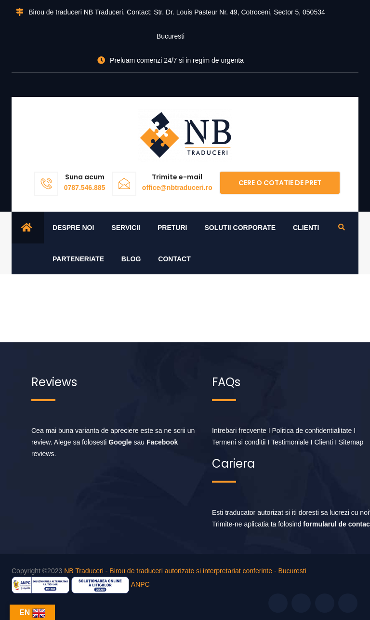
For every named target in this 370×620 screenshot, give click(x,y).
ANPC (140, 584)
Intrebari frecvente (239, 430)
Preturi (172, 227)
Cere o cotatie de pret (279, 183)
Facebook (162, 442)
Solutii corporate (240, 227)
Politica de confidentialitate (312, 430)
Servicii (125, 227)
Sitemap (351, 442)
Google (120, 442)
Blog (131, 259)
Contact (174, 259)
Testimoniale (290, 442)
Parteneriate (78, 259)
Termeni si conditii (238, 442)
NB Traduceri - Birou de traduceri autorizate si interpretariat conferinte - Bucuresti (185, 571)
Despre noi (73, 227)
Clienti (306, 227)
